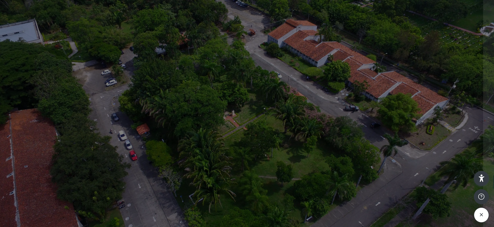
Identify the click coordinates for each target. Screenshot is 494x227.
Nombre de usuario (392, 101)
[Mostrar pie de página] (481, 196)
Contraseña (384, 133)
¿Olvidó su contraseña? (462, 163)
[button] (481, 178)
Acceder (427, 181)
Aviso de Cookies (428, 221)
